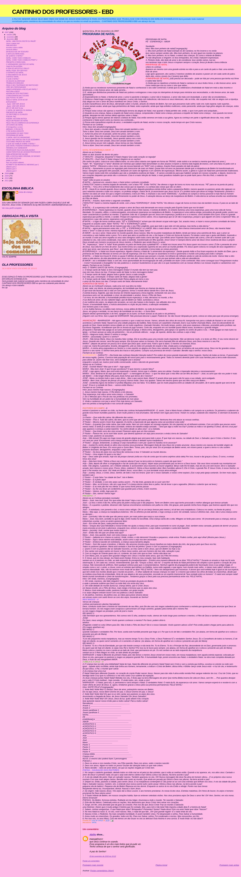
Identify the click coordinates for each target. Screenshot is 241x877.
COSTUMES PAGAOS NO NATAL (18, 141)
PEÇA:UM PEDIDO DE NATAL (17, 121)
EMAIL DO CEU (12, 160)
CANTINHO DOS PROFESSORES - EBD (62, 11)
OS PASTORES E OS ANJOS (17, 114)
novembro (11, 37)
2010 (7, 178)
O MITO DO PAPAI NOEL (15, 54)
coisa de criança (25, 192)
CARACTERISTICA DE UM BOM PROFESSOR (23, 152)
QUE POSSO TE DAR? (14, 98)
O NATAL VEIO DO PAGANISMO (18, 137)
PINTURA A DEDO (13, 91)
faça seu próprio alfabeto (15, 162)
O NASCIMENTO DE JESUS (16, 75)
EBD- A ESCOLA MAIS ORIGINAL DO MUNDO (23, 156)
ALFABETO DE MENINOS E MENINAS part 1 (22, 165)
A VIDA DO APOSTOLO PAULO (17, 68)
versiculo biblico (12, 49)
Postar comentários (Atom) (102, 870)
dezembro (11, 39)
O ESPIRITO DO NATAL (15, 72)
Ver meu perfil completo (12, 208)
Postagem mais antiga (229, 865)
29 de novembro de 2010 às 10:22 (102, 856)
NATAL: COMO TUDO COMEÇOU (18, 58)
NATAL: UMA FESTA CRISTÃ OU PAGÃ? (21, 41)
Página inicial (161, 865)
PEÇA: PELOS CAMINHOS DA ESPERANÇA (22, 123)
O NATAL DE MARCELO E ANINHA (19, 110)
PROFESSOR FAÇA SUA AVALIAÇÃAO (20, 150)
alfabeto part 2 (11, 167)
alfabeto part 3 (11, 169)
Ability (92, 834)
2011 (7, 181)
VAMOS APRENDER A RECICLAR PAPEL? (22, 89)
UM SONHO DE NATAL (14, 125)
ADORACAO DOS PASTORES (17, 93)
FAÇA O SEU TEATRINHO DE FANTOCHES (22, 85)
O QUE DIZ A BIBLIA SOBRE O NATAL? (20, 144)
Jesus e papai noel (13, 43)
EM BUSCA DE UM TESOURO (17, 52)
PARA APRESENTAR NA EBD (17, 154)
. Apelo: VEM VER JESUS (15, 104)
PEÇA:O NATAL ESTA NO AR (17, 100)
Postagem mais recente (93, 865)
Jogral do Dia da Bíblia (14, 66)
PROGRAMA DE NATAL (15, 135)
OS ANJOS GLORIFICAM (15, 81)
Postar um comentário (91, 861)
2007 (7, 32)
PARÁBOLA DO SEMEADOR (16, 148)
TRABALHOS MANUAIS (15, 83)
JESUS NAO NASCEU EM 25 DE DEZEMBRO (23, 139)
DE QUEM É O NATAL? (14, 56)
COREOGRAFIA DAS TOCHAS (17, 96)
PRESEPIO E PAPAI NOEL (16, 62)
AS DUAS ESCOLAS (13, 158)
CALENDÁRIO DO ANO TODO (17, 133)
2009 (7, 176)
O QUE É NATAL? (12, 79)
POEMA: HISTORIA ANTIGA (16, 119)
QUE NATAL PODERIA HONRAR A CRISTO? (22, 146)
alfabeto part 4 (11, 171)
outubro (10, 35)
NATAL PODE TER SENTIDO (16, 70)
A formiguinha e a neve (14, 127)
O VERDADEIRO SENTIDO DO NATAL (20, 64)
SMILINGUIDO (11, 45)
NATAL (94, 822)
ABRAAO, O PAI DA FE (14, 129)
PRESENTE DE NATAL (14, 112)
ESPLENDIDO (11, 102)
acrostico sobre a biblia (14, 47)
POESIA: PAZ (11, 116)
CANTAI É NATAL (12, 77)
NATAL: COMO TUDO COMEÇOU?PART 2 (21, 60)
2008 (7, 173)
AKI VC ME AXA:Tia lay (14, 108)
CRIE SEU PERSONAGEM (16, 87)
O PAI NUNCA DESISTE (15, 131)
